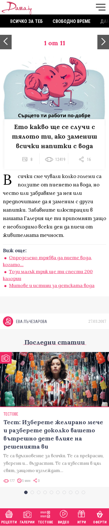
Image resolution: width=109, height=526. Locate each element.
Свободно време (71, 21)
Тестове (45, 516)
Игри (81, 516)
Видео (63, 516)
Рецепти (9, 516)
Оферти (100, 516)
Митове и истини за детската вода (51, 285)
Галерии (27, 516)
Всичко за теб (26, 21)
